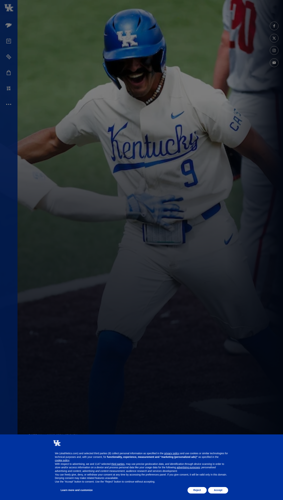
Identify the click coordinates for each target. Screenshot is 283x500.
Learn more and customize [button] (77, 490)
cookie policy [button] (62, 460)
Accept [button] (218, 490)
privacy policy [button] (171, 453)
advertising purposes (188, 467)
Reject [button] (197, 490)
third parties (118, 464)
